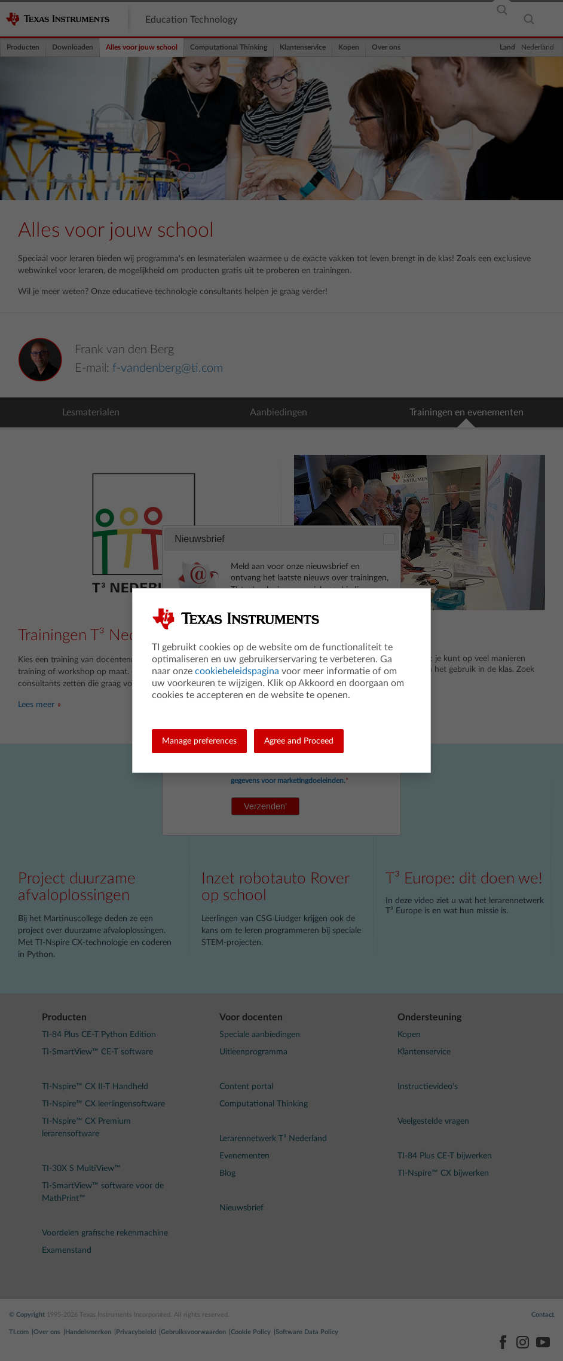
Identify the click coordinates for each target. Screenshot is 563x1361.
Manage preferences (199, 741)
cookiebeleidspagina (237, 671)
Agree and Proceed (298, 741)
